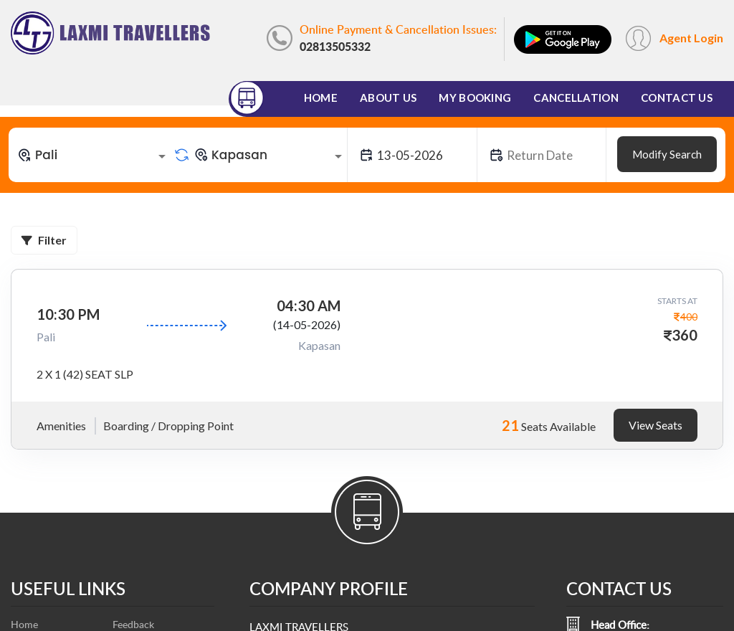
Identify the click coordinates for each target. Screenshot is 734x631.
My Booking (475, 97)
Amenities (61, 425)
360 (684, 334)
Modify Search (667, 154)
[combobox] (94, 155)
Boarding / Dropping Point (168, 425)
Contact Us (676, 97)
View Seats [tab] (655, 425)
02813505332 (335, 46)
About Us (388, 97)
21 (510, 425)
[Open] (162, 156)
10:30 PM (68, 314)
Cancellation (576, 97)
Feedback (133, 624)
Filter (44, 240)
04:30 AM (308, 305)
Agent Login (691, 37)
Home (321, 97)
